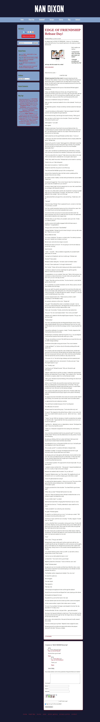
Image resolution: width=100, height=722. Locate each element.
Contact (77, 19)
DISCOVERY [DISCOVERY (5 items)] (35, 104)
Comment (47, 674)
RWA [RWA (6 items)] (24, 117)
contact (74, 717)
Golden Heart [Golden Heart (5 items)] (21, 108)
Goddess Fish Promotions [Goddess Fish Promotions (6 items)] (31, 107)
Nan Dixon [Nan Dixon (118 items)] (29, 114)
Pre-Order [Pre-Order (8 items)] (35, 115)
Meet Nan (31, 19)
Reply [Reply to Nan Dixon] (52, 665)
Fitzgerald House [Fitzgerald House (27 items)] (25, 105)
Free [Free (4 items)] (31, 105)
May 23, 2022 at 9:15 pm (57, 660)
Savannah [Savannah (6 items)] (29, 117)
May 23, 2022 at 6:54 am (54, 651)
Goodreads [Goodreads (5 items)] (26, 108)
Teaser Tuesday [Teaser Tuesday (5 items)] (29, 119)
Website (47, 694)
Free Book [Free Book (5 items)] (34, 105)
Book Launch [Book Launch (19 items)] (34, 101)
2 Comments (48, 636)
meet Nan (32, 717)
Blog (69, 19)
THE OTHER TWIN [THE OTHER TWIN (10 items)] (25, 120)
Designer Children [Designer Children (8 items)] (29, 104)
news (44, 717)
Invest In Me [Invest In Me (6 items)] (32, 111)
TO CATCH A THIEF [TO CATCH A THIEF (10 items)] (33, 121)
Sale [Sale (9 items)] (26, 117)
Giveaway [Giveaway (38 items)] (23, 107)
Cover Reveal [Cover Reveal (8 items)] (27, 103)
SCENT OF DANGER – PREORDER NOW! (26, 60)
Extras (61, 19)
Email (46, 691)
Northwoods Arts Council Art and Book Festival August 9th (28, 67)
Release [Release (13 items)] (20, 116)
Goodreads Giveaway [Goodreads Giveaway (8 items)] (33, 108)
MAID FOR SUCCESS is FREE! (30, 57)
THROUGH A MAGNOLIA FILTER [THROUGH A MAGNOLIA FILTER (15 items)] (27, 121)
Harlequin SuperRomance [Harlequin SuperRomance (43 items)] (26, 111)
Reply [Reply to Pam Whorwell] (49, 656)
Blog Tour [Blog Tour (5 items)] (28, 101)
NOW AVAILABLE (49, 67)
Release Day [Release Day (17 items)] (26, 116)
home (25, 717)
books (39, 717)
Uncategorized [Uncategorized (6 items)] (22, 123)
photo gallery (53, 717)
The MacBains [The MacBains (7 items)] (35, 119)
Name (47, 689)
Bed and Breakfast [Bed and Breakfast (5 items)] (32, 100)
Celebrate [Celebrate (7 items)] (22, 103)
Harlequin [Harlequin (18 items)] (25, 110)
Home (22, 19)
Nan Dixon (56, 658)
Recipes (52, 19)
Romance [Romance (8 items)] (32, 116)
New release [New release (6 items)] (30, 115)
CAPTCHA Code (63, 704)
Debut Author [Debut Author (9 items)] (22, 104)
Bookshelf (42, 19)
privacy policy (64, 717)
